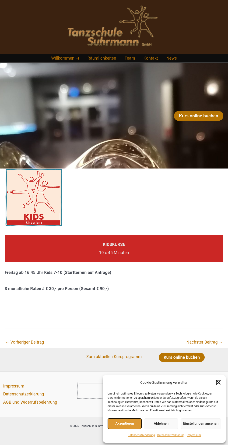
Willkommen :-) (65, 58)
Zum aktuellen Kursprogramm (114, 356)
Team (130, 58)
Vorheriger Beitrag (24, 342)
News (171, 58)
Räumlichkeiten (102, 58)
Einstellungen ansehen (200, 423)
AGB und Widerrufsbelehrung (30, 402)
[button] (218, 382)
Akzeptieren (124, 423)
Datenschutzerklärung (141, 435)
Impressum (194, 435)
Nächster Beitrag (204, 342)
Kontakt (151, 58)
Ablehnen (161, 423)
